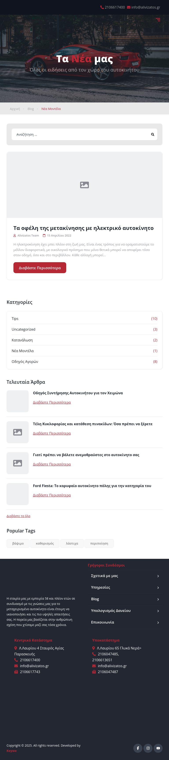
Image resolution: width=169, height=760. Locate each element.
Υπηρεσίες (100, 587)
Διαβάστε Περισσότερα (40, 267)
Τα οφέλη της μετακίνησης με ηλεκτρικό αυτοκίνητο (83, 227)
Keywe (12, 751)
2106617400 (115, 7)
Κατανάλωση (22, 340)
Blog (31, 109)
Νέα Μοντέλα (23, 350)
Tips (15, 318)
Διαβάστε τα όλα (18, 516)
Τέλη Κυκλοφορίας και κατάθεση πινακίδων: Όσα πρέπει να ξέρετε (92, 423)
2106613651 (102, 660)
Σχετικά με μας (104, 575)
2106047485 (108, 654)
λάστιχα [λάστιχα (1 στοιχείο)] (72, 543)
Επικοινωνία (102, 622)
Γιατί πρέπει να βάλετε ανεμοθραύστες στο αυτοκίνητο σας (86, 454)
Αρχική (15, 109)
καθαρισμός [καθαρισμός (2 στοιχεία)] (45, 543)
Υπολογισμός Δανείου (111, 610)
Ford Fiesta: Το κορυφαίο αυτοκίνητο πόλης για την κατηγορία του (92, 485)
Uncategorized (23, 329)
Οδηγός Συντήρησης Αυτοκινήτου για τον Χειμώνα (78, 393)
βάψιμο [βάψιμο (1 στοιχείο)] (18, 543)
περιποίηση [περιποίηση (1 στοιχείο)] (99, 543)
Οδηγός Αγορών (25, 361)
